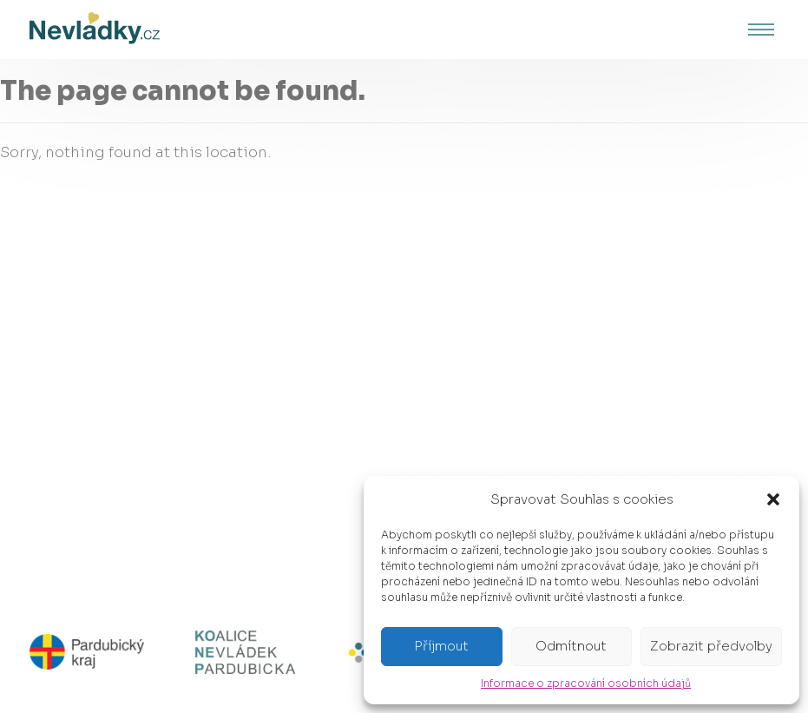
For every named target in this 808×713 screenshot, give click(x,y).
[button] (773, 499)
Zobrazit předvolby (711, 645)
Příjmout (441, 645)
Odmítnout (571, 645)
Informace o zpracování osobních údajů (586, 683)
